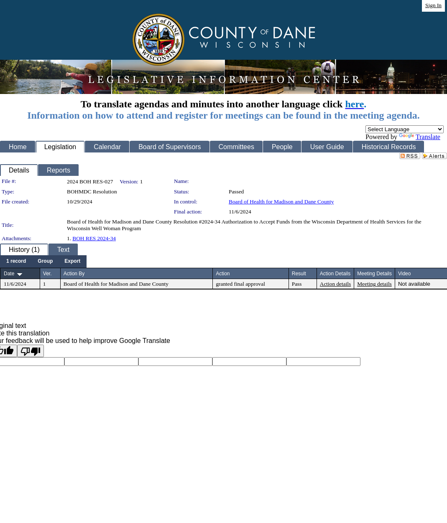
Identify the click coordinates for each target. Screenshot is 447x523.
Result (299, 274)
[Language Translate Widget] (404, 129)
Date (9, 274)
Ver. (47, 274)
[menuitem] (16, 261)
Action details (335, 284)
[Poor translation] (30, 351)
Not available (414, 284)
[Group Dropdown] (45, 261)
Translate (419, 136)
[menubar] (43, 261)
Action (223, 274)
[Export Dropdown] (72, 261)
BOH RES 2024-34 (94, 238)
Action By (74, 274)
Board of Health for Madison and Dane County (281, 201)
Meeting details (374, 284)
